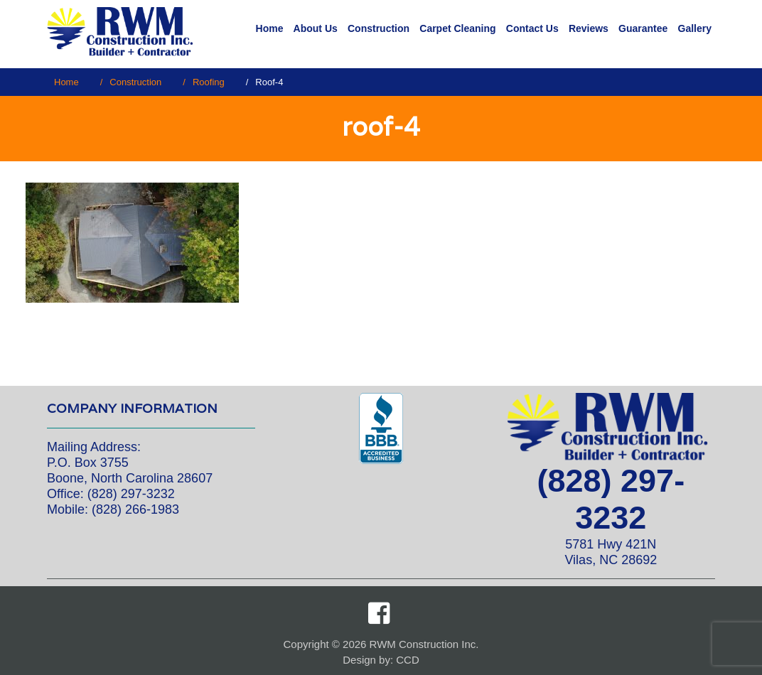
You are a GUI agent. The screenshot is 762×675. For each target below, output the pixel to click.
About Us (316, 28)
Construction (378, 28)
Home (270, 28)
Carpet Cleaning (457, 28)
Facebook (379, 613)
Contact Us (532, 28)
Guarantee (642, 28)
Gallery (695, 28)
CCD (407, 660)
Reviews (588, 28)
